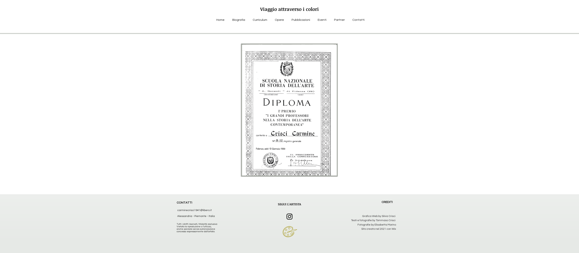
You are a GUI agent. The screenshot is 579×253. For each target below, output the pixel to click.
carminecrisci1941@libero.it (194, 210)
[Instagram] (289, 217)
